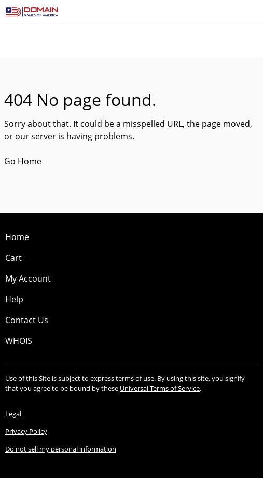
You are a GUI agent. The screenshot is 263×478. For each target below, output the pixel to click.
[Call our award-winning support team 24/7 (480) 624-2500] (238, 11)
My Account (28, 278)
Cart (13, 257)
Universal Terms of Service (160, 388)
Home (17, 237)
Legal (13, 413)
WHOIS (18, 341)
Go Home (22, 161)
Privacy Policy (26, 431)
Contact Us (26, 320)
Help (14, 299)
